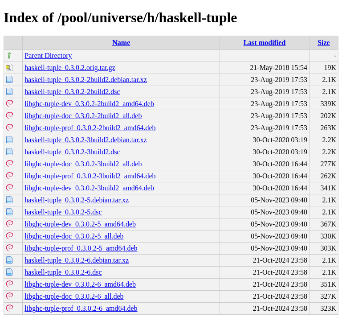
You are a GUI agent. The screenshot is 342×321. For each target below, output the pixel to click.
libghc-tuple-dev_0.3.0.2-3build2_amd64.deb (89, 188)
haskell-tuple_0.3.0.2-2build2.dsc (72, 91)
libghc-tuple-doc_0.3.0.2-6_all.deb (73, 296)
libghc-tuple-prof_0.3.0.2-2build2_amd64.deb (89, 128)
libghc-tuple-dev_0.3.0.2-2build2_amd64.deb (89, 103)
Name (121, 42)
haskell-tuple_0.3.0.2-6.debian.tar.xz (76, 260)
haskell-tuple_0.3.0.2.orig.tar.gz (69, 67)
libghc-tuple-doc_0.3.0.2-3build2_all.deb (83, 164)
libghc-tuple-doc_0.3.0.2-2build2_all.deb (83, 115)
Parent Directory (48, 55)
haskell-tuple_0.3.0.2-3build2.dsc (72, 152)
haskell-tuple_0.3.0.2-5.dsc (63, 212)
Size (324, 42)
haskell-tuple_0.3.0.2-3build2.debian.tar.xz (85, 140)
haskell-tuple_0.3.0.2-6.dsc (63, 272)
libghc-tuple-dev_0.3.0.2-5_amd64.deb (80, 224)
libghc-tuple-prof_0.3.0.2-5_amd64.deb (80, 248)
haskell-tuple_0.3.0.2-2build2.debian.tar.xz (85, 79)
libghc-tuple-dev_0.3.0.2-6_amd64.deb (80, 284)
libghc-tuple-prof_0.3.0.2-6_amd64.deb (80, 308)
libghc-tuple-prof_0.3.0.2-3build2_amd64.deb (89, 176)
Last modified (265, 42)
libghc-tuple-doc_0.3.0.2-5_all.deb (73, 236)
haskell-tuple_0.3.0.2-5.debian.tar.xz (76, 200)
